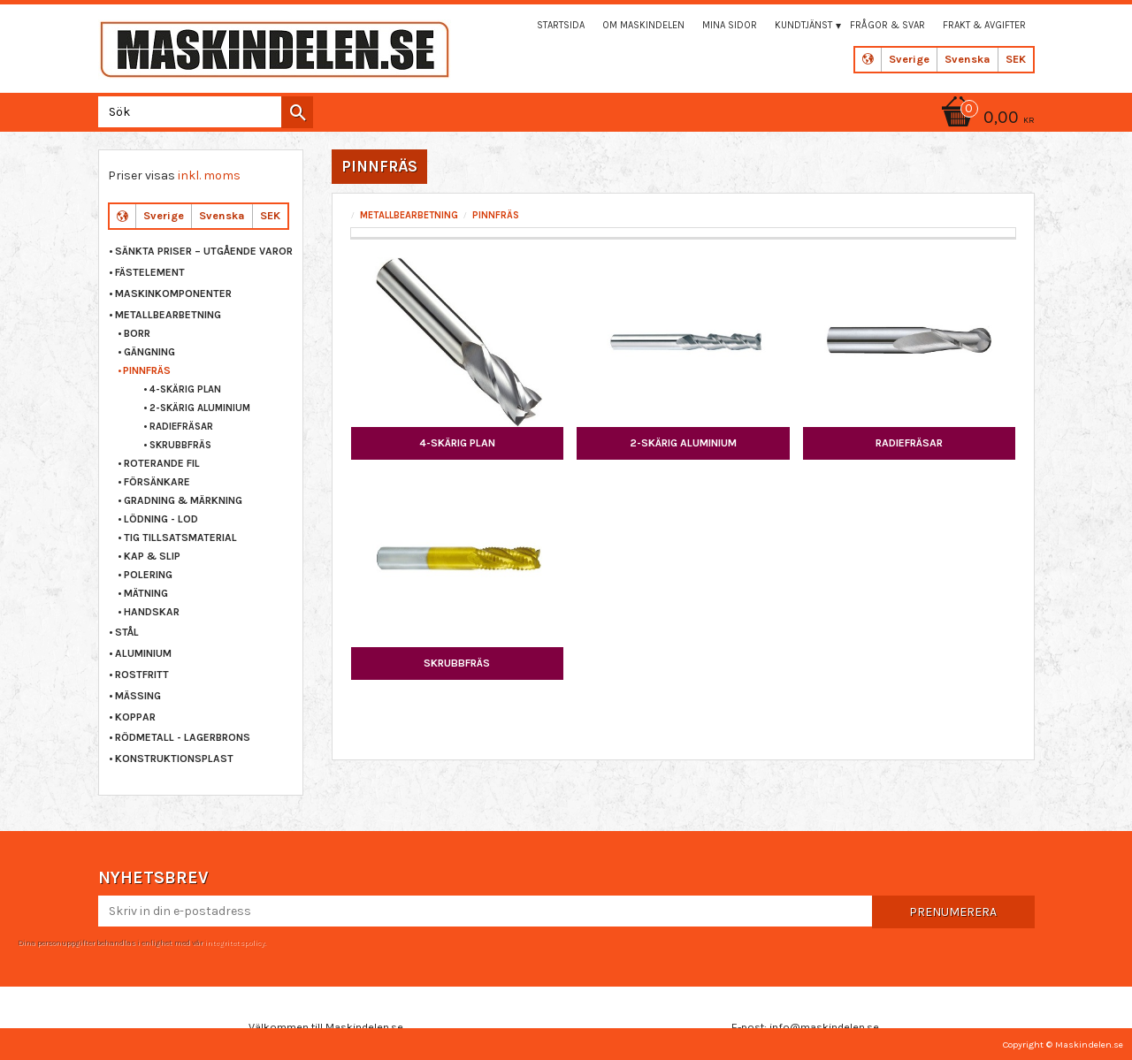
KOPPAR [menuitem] (135, 717)
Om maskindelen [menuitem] (643, 25)
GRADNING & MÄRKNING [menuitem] (183, 500)
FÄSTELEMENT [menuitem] (150, 272)
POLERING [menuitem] (148, 574)
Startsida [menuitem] (561, 25)
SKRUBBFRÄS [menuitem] (180, 445)
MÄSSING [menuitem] (138, 696)
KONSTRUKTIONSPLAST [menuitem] (174, 758)
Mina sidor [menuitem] (729, 25)
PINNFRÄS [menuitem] (147, 370)
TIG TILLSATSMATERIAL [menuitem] (180, 537)
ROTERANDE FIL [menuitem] (162, 463)
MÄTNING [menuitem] (146, 593)
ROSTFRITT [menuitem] (142, 674)
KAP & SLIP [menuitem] (152, 556)
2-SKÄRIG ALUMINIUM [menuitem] (199, 408)
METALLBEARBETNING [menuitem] (168, 315)
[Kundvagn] (985, 119)
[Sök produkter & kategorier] (202, 111)
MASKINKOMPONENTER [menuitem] (173, 293)
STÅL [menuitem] (127, 632)
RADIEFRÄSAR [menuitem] (181, 426)
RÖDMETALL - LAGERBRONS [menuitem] (182, 737)
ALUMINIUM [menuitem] (143, 653)
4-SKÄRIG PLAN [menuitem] (185, 389)
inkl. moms (209, 175)
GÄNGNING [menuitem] (149, 352)
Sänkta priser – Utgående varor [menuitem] (204, 251)
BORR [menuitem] (137, 333)
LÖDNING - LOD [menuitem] (161, 519)
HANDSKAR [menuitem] (152, 612)
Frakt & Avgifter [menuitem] (984, 25)
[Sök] (297, 112)
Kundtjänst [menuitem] (803, 25)
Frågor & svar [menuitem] (887, 25)
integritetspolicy (234, 942)
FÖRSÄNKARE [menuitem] (157, 482)
